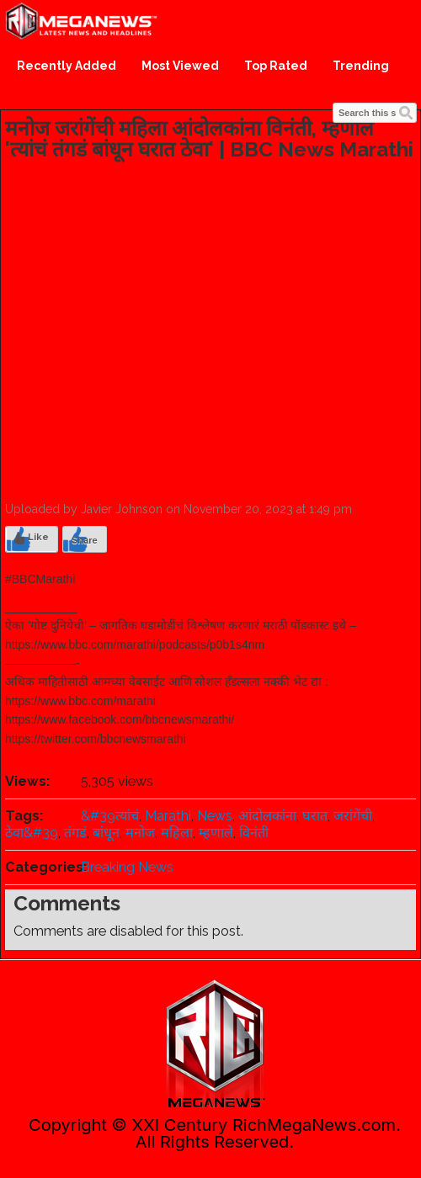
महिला (177, 833)
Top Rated (275, 65)
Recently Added (66, 65)
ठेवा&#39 (31, 833)
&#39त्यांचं (110, 816)
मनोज (140, 833)
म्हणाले (216, 833)
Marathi (168, 816)
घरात (315, 816)
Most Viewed (180, 65)
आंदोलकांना (267, 816)
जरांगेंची (352, 816)
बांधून (106, 833)
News (214, 816)
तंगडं (75, 833)
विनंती (254, 833)
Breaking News (127, 867)
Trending (361, 65)
